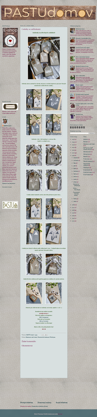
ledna (75, 201)
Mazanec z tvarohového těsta (83, 38)
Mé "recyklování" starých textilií (88, 148)
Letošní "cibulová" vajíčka (83, 48)
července (75, 171)
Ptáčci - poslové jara (76, 189)
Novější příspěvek (26, 403)
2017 (73, 207)
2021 (73, 150)
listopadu (76, 160)
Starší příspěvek (61, 403)
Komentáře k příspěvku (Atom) (40, 406)
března (75, 182)
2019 (73, 155)
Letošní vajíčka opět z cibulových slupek (84, 104)
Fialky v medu (79, 85)
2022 (73, 147)
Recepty (85, 156)
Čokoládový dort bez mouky (76, 194)
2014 (73, 215)
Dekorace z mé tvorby (31, 337)
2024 (73, 142)
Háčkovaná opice (80, 29)
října (74, 163)
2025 (73, 139)
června (75, 174)
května (75, 176)
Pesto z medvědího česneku (82, 57)
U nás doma (86, 159)
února (75, 199)
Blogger (60, 414)
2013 (73, 218)
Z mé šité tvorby (87, 172)
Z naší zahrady (87, 174)
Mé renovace (86, 154)
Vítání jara (52, 337)
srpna (74, 168)
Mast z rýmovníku (80, 75)
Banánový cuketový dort (82, 66)
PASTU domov (7, 126)
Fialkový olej (79, 114)
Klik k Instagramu (43, 317)
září (74, 166)
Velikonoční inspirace (43, 337)
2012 (73, 221)
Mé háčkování (86, 152)
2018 (73, 205)
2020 (73, 153)
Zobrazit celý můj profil (8, 183)
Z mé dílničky (87, 170)
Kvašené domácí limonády (82, 94)
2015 (73, 213)
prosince (75, 158)
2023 (73, 145)
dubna (75, 179)
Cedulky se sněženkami (76, 184)
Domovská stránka (44, 403)
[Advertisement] (43, 389)
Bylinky (85, 142)
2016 (73, 210)
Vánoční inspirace (87, 161)
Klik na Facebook (43, 321)
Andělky (85, 139)
